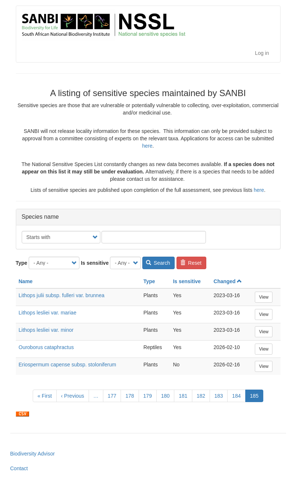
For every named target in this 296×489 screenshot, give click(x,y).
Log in (262, 53)
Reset (191, 263)
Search (158, 263)
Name (26, 281)
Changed (228, 281)
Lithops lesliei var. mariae (47, 313)
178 (131, 395)
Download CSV (22, 413)
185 (256, 397)
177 (114, 395)
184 (238, 395)
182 (203, 395)
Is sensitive (95, 263)
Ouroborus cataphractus (46, 347)
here (147, 146)
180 (167, 395)
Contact (19, 468)
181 (185, 395)
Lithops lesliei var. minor (46, 330)
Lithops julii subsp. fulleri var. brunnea (61, 295)
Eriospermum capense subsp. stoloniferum (67, 364)
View (263, 297)
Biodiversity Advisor (32, 454)
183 (220, 395)
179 (149, 395)
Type (22, 263)
